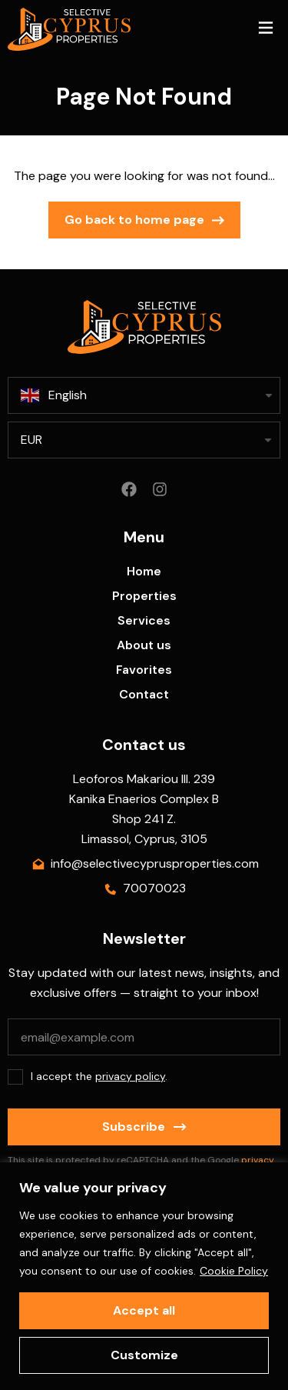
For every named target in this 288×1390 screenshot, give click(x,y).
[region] (144, 1276)
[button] (265, 29)
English (54, 395)
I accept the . (99, 1076)
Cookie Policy (234, 1271)
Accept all (144, 1310)
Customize (144, 1355)
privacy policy (130, 1076)
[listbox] (144, 440)
